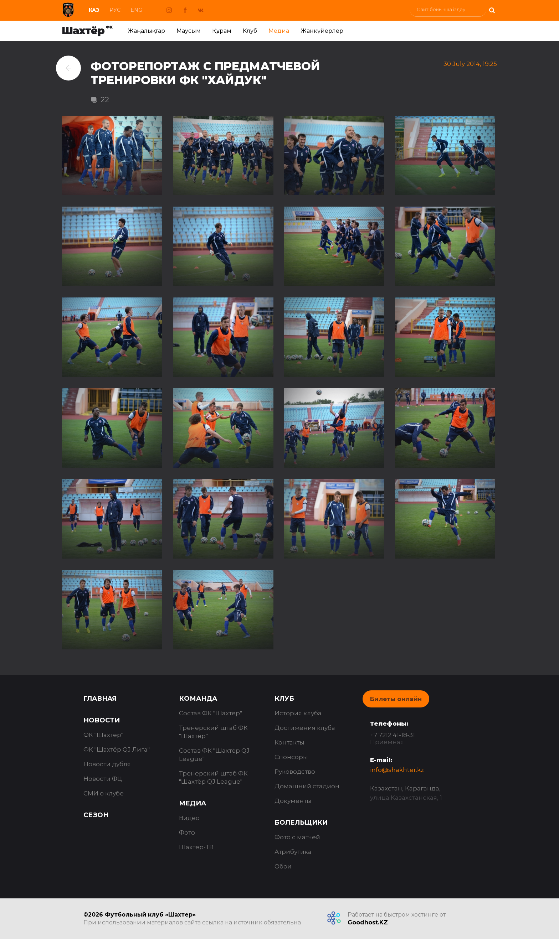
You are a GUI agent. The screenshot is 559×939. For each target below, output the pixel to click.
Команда (198, 698)
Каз (94, 10)
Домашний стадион (307, 786)
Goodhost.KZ (368, 922)
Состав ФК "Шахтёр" (210, 713)
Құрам (221, 30)
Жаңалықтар (146, 30)
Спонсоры (291, 757)
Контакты (289, 742)
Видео (189, 817)
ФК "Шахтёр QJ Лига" (116, 749)
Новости (101, 720)
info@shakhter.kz (397, 769)
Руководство (295, 771)
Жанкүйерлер (322, 30)
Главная (100, 698)
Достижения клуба (305, 727)
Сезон (95, 815)
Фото (187, 832)
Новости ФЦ (102, 778)
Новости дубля (107, 764)
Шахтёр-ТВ (196, 847)
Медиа (278, 30)
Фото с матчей (297, 837)
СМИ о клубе (103, 793)
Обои (283, 866)
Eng (136, 10)
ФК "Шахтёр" (103, 734)
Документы (293, 800)
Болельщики (301, 822)
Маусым (188, 30)
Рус (114, 10)
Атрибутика (293, 851)
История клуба (298, 713)
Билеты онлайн (396, 698)
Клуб (250, 30)
